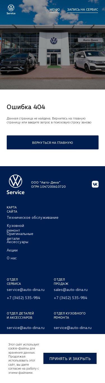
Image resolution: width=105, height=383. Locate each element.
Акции (12, 250)
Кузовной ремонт (15, 227)
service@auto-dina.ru (26, 289)
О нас (12, 257)
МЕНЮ (55, 9)
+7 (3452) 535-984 (23, 297)
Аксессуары (17, 241)
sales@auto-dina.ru (71, 289)
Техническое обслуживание (33, 217)
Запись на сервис (82, 9)
